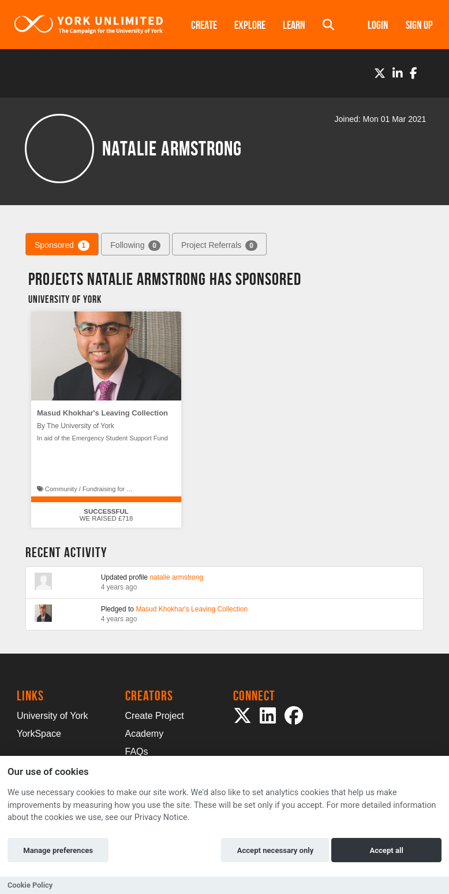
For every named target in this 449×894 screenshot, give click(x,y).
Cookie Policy (30, 885)
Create (204, 24)
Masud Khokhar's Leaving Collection (102, 413)
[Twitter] (380, 73)
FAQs (136, 751)
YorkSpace (39, 734)
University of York (52, 716)
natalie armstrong (176, 577)
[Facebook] (413, 73)
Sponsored (62, 245)
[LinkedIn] (397, 73)
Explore (249, 24)
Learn (294, 24)
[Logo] (89, 24)
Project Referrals (219, 245)
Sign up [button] (419, 24)
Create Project (154, 716)
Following (135, 245)
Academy (144, 734)
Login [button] (378, 24)
